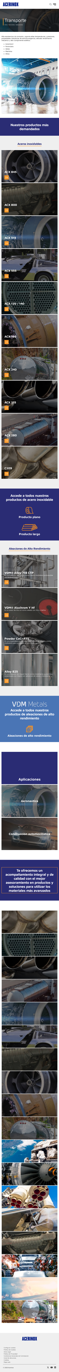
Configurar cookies (9, 1347)
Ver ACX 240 (6, 375)
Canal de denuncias (10, 1358)
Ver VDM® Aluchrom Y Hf (6, 615)
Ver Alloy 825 (6, 681)
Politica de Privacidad (10, 1354)
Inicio (5, 24)
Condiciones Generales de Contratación (16, 1356)
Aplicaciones (19, 24)
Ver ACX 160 (6, 342)
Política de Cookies (10, 1350)
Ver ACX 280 (6, 441)
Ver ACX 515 (6, 243)
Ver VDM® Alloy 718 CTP (6, 582)
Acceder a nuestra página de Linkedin (55, 1367)
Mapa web (7, 1362)
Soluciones (11, 24)
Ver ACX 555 (6, 276)
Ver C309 (6, 474)
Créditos (6, 1360)
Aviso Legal (7, 1352)
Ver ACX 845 (6, 177)
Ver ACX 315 (6, 408)
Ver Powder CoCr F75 (6, 648)
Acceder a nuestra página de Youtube (51, 1367)
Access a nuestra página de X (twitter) (48, 1367)
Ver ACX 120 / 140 (6, 309)
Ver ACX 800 (6, 210)
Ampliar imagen (29, 922)
